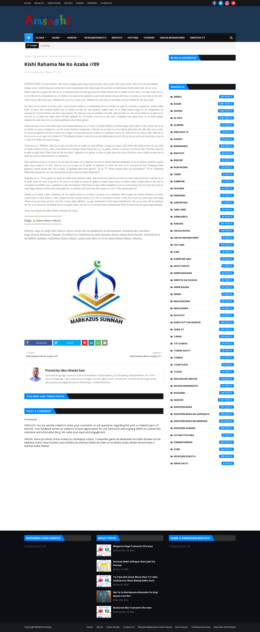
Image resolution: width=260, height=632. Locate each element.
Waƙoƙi (204, 400)
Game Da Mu (54, 3)
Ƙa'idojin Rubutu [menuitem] (95, 37)
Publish (80, 3)
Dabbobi (204, 181)
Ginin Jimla (204, 216)
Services (68, 3)
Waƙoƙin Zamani (204, 428)
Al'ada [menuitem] (40, 37)
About (99, 627)
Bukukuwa (204, 167)
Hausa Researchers (204, 237)
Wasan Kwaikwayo (204, 385)
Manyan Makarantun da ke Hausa (155, 627)
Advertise (92, 3)
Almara (204, 125)
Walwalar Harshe (204, 378)
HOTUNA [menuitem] (133, 37)
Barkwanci (204, 146)
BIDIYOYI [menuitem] (117, 37)
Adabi (204, 103)
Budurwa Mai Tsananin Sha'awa (132, 607)
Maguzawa (204, 308)
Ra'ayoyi (204, 315)
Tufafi (204, 371)
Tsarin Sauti (204, 350)
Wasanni (204, 392)
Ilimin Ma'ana (204, 259)
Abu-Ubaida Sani (35, 72)
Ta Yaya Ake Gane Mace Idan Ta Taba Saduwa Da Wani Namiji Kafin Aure (135, 578)
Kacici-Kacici (204, 266)
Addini (204, 110)
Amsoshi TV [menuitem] (197, 37)
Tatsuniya (204, 343)
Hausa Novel (204, 230)
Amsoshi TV (204, 132)
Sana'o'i (204, 329)
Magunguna (204, 301)
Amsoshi (46, 627)
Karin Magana (204, 273)
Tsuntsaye (204, 364)
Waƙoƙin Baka (204, 407)
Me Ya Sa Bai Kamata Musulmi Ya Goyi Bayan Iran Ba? (135, 594)
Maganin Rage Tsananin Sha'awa (133, 546)
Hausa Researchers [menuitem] (172, 37)
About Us (39, 3)
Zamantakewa (39, 56)
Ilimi (204, 251)
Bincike (204, 160)
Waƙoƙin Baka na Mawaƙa (204, 421)
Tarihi (204, 336)
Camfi (204, 174)
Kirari (204, 294)
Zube (204, 449)
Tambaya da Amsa (200, 627)
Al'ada (204, 117)
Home (27, 3)
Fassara (204, 188)
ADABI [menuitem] (55, 37)
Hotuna (204, 244)
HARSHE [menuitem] (72, 37)
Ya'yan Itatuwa (204, 435)
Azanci (204, 139)
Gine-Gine (204, 209)
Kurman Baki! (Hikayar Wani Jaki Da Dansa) (134, 563)
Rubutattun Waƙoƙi (204, 322)
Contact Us (106, 3)
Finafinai (204, 195)
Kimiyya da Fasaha (204, 280)
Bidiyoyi (204, 153)
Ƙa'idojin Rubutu (204, 456)
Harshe (204, 223)
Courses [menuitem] (149, 37)
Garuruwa (204, 202)
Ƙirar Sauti (204, 463)
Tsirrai (204, 357)
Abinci (204, 96)
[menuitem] (28, 37)
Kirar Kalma (204, 287)
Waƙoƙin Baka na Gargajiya (204, 414)
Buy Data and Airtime (225, 627)
